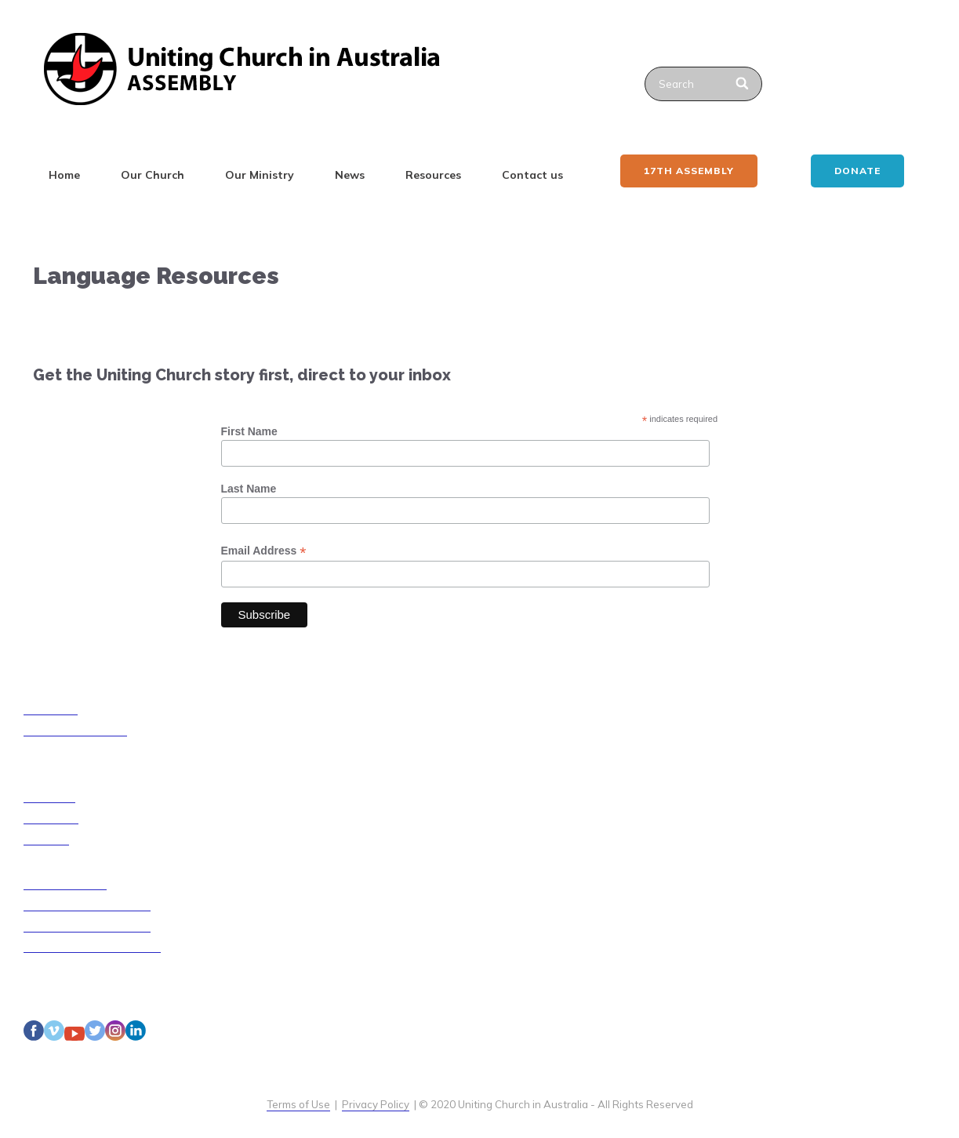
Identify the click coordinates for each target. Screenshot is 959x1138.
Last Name (249, 488)
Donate (857, 170)
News (350, 175)
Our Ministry (259, 175)
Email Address (264, 551)
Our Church (152, 175)
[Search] (743, 84)
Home (64, 175)
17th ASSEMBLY (689, 170)
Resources (433, 175)
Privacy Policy (375, 1104)
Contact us (532, 175)
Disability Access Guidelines (92, 946)
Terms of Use (298, 1104)
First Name (249, 431)
